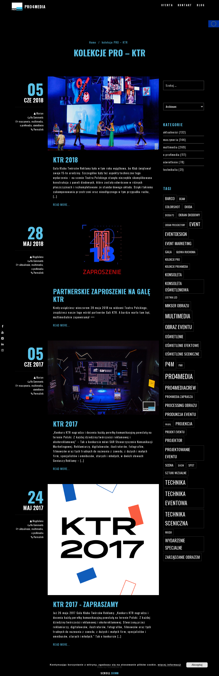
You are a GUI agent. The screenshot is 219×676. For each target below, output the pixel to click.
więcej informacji (169, 664)
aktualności (24, 264)
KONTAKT (185, 5)
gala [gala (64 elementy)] (168, 251)
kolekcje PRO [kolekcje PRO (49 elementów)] (172, 259)
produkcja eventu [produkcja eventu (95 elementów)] (180, 414)
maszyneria (24, 121)
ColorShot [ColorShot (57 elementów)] (172, 207)
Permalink (38, 129)
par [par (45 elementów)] (181, 365)
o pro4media (26, 125)
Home (92, 42)
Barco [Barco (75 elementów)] (170, 198)
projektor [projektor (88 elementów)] (173, 440)
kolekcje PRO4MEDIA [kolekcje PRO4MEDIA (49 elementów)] (176, 266)
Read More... (61, 204)
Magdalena (38, 257)
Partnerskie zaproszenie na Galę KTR (101, 295)
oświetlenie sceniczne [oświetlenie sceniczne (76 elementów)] (182, 354)
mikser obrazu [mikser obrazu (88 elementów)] (177, 305)
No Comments (36, 117)
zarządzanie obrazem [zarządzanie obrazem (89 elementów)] (182, 557)
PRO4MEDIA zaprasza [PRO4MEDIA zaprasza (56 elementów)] (179, 396)
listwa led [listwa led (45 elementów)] (171, 297)
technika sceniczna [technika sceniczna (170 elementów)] (176, 518)
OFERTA (167, 5)
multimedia (37, 121)
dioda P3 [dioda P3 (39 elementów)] (169, 215)
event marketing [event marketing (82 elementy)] (178, 243)
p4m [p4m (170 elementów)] (169, 364)
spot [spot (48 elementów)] (191, 465)
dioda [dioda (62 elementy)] (188, 206)
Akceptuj (197, 664)
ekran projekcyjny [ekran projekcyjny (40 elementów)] (175, 225)
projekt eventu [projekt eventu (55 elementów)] (175, 432)
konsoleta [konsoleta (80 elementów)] (173, 274)
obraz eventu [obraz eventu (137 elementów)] (178, 327)
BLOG (201, 5)
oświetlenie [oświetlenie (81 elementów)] (174, 336)
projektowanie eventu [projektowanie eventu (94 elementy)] (177, 452)
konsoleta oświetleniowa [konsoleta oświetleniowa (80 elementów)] (177, 287)
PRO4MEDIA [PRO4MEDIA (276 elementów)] (179, 376)
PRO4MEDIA (35, 6)
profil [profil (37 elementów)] (168, 424)
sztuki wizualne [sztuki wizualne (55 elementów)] (175, 473)
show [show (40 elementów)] (181, 465)
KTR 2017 (65, 424)
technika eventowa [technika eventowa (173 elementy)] (176, 498)
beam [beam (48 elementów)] (182, 199)
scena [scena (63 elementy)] (169, 465)
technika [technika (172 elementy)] (175, 482)
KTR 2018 (65, 159)
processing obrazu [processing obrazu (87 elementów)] (181, 405)
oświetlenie (38, 125)
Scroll (110, 673)
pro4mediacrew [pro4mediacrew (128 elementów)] (180, 387)
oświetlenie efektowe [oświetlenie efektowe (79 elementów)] (182, 345)
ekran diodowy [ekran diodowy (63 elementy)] (189, 214)
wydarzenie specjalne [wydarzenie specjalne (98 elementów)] (175, 544)
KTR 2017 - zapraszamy (85, 604)
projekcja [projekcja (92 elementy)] (184, 423)
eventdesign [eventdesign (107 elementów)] (176, 234)
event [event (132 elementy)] (194, 223)
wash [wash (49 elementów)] (168, 532)
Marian (39, 113)
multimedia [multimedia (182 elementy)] (177, 316)
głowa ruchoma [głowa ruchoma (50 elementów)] (185, 252)
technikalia (170, 169)
